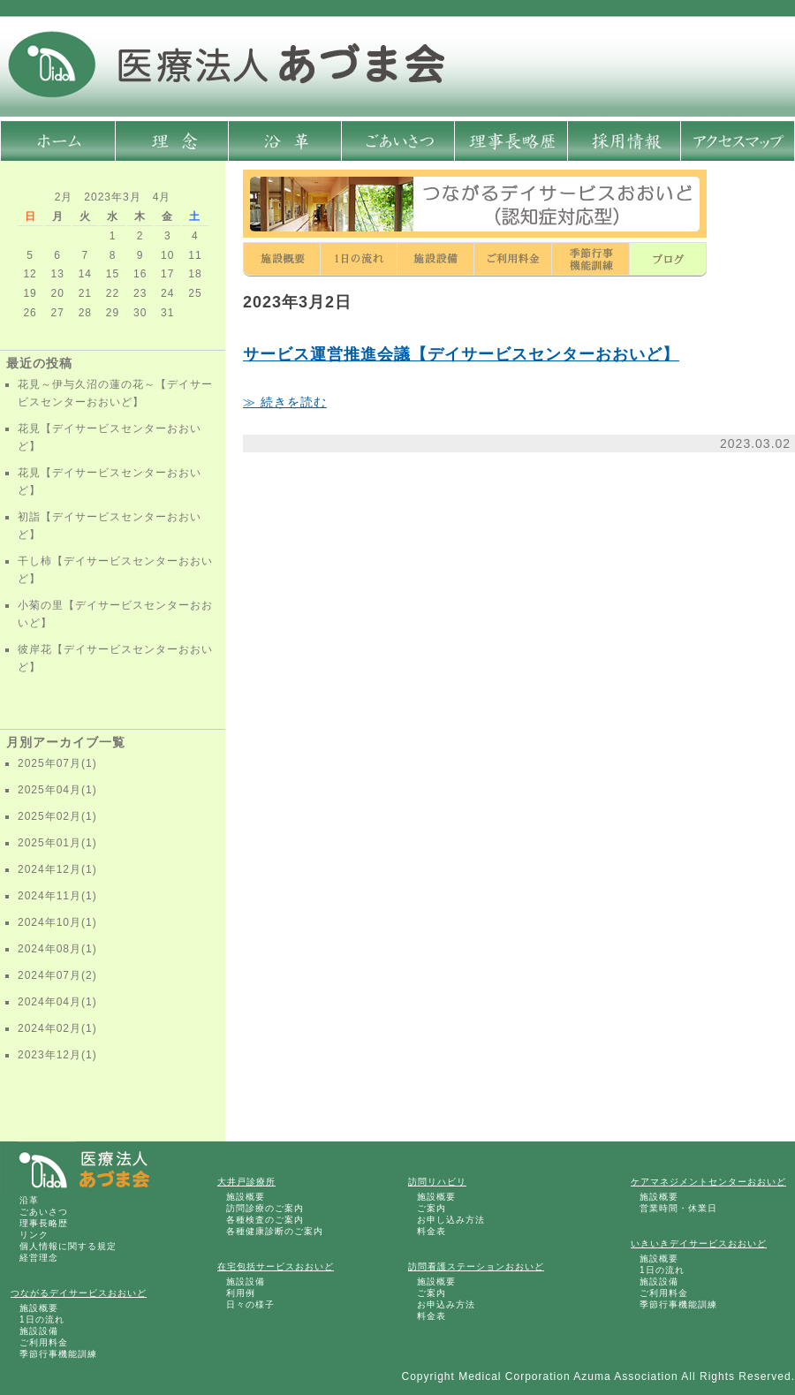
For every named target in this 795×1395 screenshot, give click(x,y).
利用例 (240, 1293)
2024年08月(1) (57, 949)
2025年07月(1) (57, 763)
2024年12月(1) (57, 869)
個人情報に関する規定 (68, 1246)
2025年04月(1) (57, 790)
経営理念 (38, 1257)
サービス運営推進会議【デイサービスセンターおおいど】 (461, 354)
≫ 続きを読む (285, 402)
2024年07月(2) (57, 975)
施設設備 (38, 1331)
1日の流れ (41, 1319)
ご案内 (431, 1208)
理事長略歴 (43, 1223)
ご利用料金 (43, 1342)
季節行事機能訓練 (58, 1354)
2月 (64, 197)
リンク (34, 1235)
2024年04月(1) (57, 1002)
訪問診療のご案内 (265, 1208)
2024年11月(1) (57, 896)
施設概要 (38, 1308)
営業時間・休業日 (678, 1208)
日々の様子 (250, 1304)
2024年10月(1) (57, 922)
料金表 (431, 1231)
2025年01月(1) (57, 843)
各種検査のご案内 (265, 1219)
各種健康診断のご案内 (274, 1231)
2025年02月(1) (57, 816)
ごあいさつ (43, 1212)
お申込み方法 (446, 1304)
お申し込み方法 (451, 1219)
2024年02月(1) (57, 1028)
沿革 (29, 1200)
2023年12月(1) (57, 1055)
